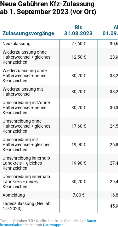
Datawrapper (53, 225)
